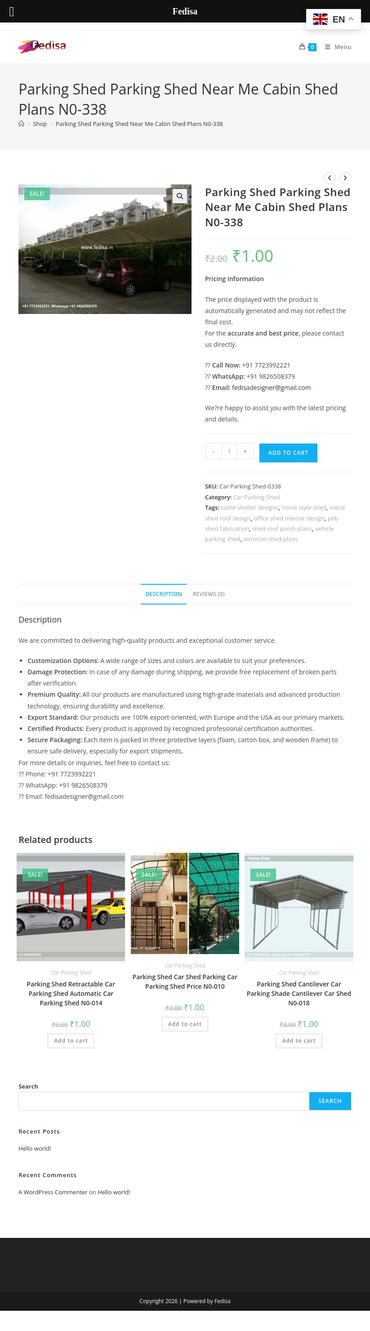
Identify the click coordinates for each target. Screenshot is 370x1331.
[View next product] (345, 178)
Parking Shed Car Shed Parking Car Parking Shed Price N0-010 (185, 981)
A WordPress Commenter (53, 1192)
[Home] (21, 124)
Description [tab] (163, 594)
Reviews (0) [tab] (209, 594)
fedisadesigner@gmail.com (271, 387)
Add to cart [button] (71, 1040)
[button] (180, 196)
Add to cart (288, 453)
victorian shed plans (270, 539)
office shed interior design (289, 518)
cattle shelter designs (249, 507)
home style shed (303, 507)
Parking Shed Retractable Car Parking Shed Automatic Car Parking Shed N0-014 (71, 993)
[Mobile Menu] (335, 47)
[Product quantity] (229, 451)
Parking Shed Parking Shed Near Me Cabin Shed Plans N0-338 (139, 124)
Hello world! (34, 1148)
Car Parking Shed (256, 497)
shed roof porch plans (282, 528)
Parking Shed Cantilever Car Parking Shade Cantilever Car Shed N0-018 (299, 993)
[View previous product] (329, 178)
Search (28, 1086)
